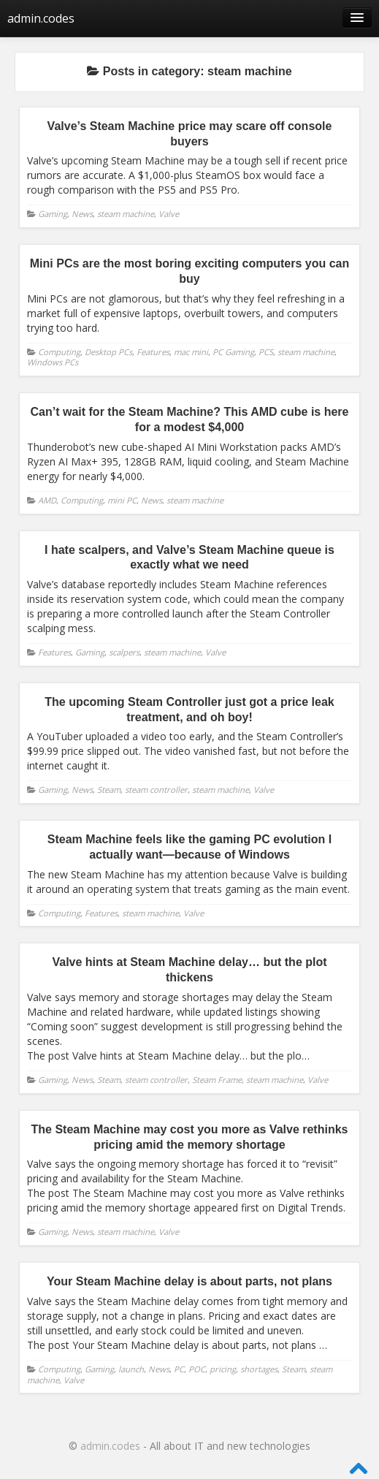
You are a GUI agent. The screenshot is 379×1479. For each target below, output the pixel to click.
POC (196, 1369)
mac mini (191, 351)
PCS (266, 351)
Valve (168, 213)
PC (179, 1369)
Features (153, 351)
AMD (47, 500)
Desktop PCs (108, 351)
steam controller (156, 789)
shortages (258, 1369)
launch (131, 1369)
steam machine (125, 213)
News (82, 213)
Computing (59, 351)
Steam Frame (217, 1079)
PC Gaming (233, 351)
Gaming (52, 213)
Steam (108, 789)
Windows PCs (52, 362)
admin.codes (40, 18)
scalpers (124, 652)
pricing (223, 1369)
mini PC (122, 500)
